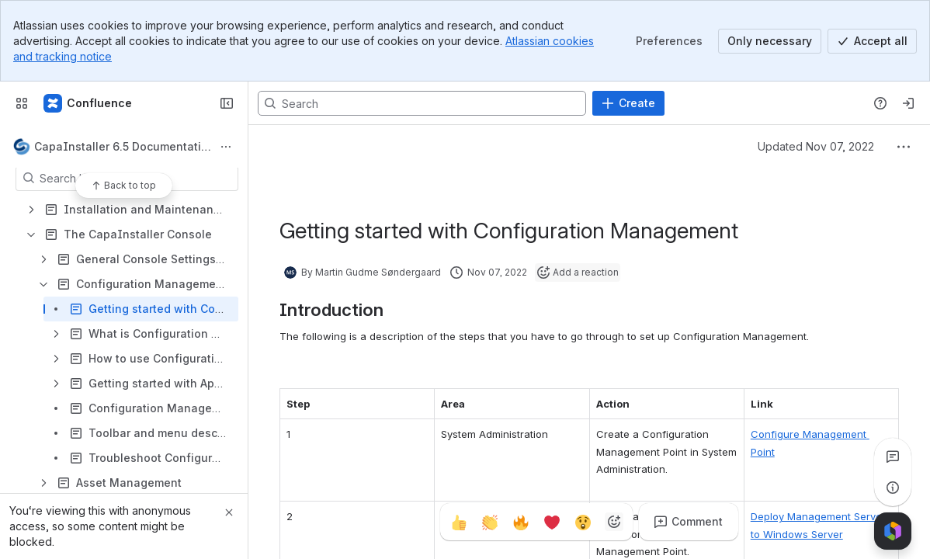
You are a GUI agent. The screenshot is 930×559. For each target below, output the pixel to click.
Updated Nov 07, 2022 (816, 146)
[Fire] (520, 521)
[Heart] (552, 521)
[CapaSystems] (88, 103)
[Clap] (489, 521)
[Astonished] (583, 521)
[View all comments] (892, 456)
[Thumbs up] (458, 521)
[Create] (628, 103)
